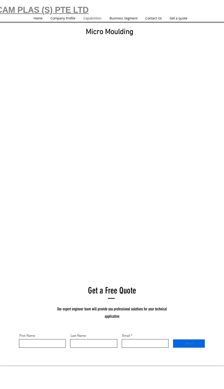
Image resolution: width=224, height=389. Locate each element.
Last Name (78, 335)
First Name (27, 335)
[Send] (189, 343)
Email (126, 335)
